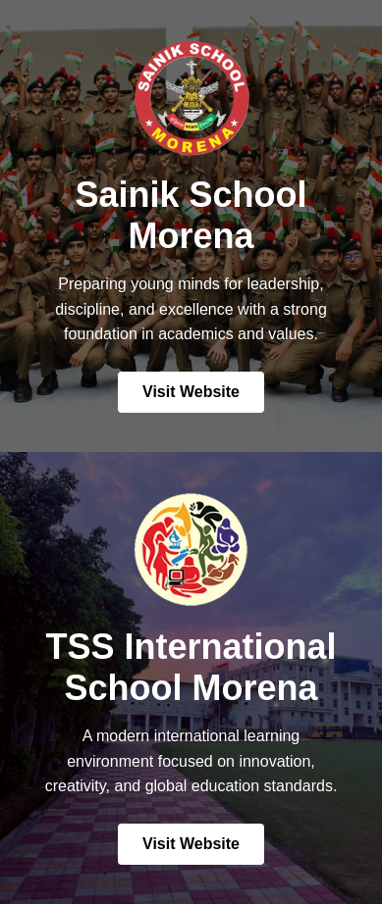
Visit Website (191, 391)
